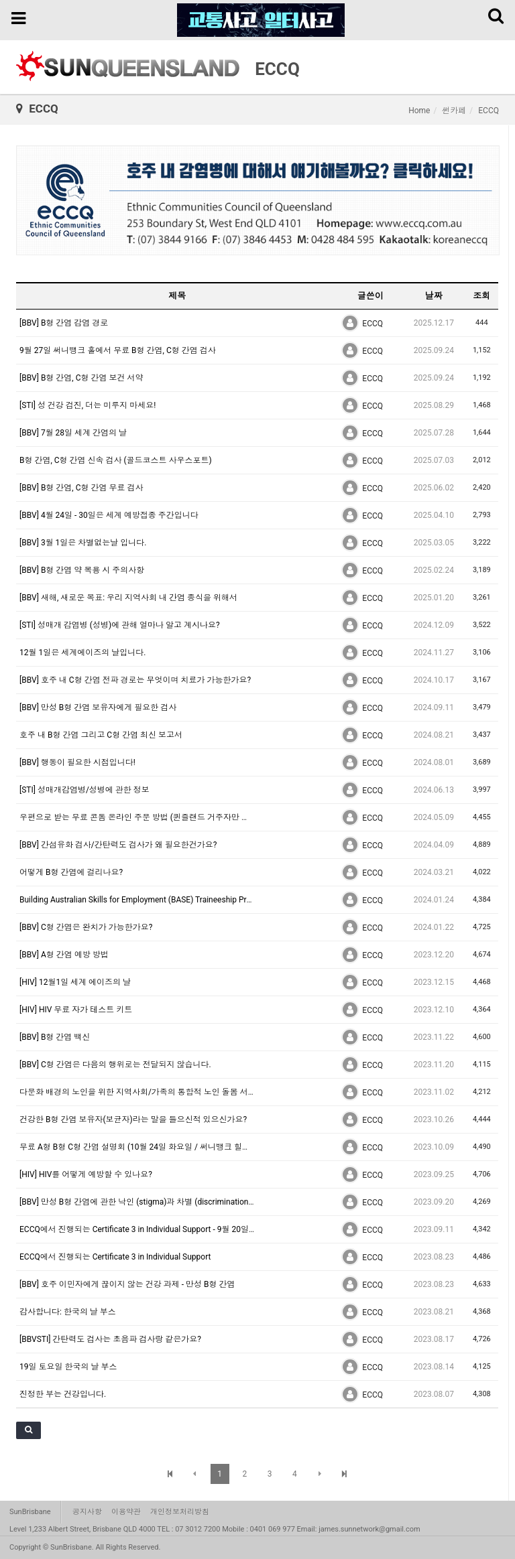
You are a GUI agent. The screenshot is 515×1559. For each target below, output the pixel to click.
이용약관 (126, 1511)
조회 (481, 296)
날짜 (434, 296)
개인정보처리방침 (179, 1511)
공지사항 (87, 1511)
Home (419, 110)
